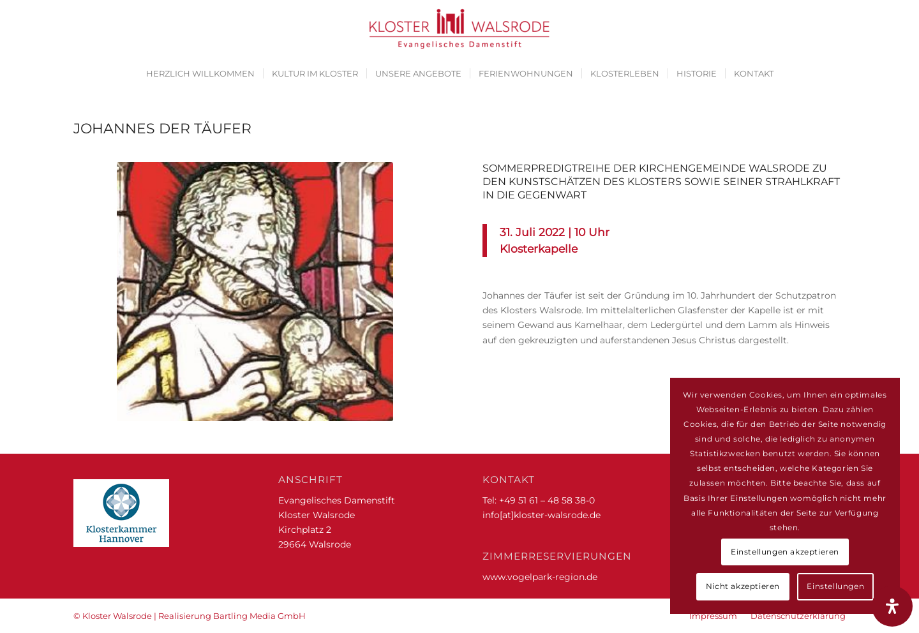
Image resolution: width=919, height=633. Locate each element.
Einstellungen (835, 586)
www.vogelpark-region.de (539, 577)
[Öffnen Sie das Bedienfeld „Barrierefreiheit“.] (892, 606)
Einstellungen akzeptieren (785, 551)
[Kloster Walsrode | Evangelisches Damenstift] (459, 28)
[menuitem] (200, 73)
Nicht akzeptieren (743, 586)
